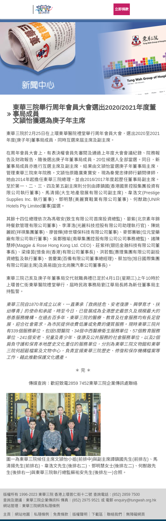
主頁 (7, 514)
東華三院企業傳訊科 (43, 500)
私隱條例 (41, 514)
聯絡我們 (114, 514)
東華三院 (17, 11)
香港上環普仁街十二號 (73, 494)
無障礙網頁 (135, 514)
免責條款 (60, 514)
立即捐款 (122, 9)
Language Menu (140, 9)
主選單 (156, 9)
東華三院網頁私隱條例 (41, 506)
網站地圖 (22, 514)
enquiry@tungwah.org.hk (135, 500)
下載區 (97, 514)
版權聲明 (79, 514)
